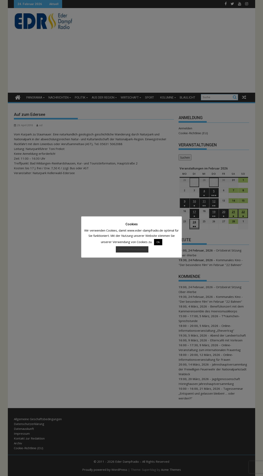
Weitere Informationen (132, 249)
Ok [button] (158, 242)
